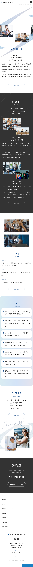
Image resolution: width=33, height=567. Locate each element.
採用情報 (4, 517)
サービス (4, 504)
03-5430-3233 (17, 477)
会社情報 (4, 499)
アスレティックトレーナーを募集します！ (12, 282)
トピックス (4, 522)
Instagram (15, 539)
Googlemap (16, 550)
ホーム (3, 495)
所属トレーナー (6, 513)
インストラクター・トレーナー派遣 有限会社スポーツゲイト (7, 2)
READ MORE (16, 85)
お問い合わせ (5, 526)
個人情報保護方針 (17, 556)
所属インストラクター (7, 508)
